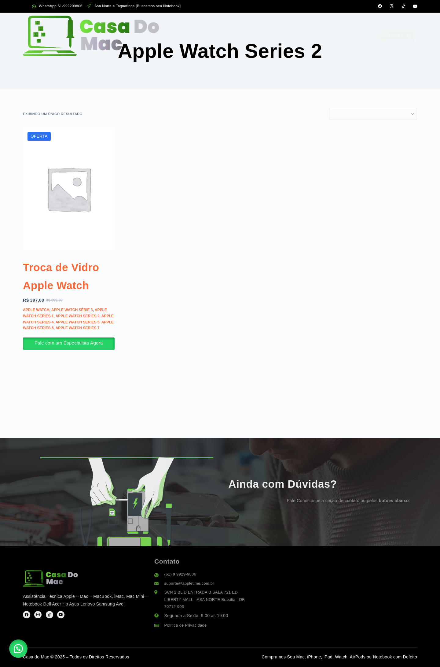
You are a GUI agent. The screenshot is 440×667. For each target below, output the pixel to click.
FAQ (284, 23)
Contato (349, 23)
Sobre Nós (252, 23)
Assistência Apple (155, 23)
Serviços (209, 23)
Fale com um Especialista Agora (69, 360)
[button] (21, 645)
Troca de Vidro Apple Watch (62, 284)
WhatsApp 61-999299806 (57, 6)
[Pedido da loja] (373, 114)
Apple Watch (36, 328)
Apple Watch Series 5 (78, 340)
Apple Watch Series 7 (78, 346)
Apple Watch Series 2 (78, 334)
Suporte (313, 23)
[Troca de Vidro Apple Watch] (69, 189)
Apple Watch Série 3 (72, 328)
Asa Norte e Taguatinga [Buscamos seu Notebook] (134, 6)
